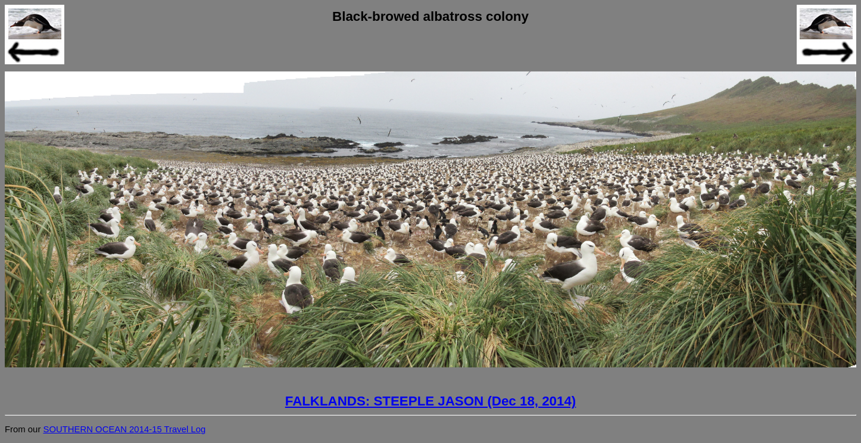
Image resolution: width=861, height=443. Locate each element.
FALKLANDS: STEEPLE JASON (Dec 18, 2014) (430, 401)
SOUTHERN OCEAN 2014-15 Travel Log (124, 429)
